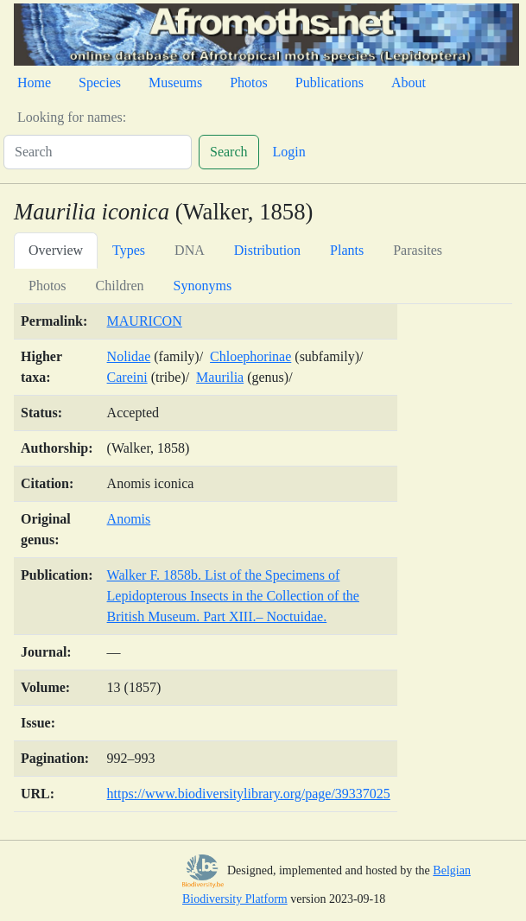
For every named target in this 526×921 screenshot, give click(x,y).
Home (34, 82)
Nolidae (129, 356)
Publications (329, 82)
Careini (127, 377)
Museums (175, 82)
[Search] (97, 152)
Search (229, 151)
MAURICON (144, 321)
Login (289, 151)
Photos (249, 82)
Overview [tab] (56, 250)
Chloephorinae (250, 356)
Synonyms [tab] (203, 285)
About (408, 82)
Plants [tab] (347, 250)
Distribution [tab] (267, 250)
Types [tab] (128, 250)
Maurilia (220, 377)
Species (100, 82)
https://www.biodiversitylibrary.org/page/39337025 (248, 793)
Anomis (129, 518)
